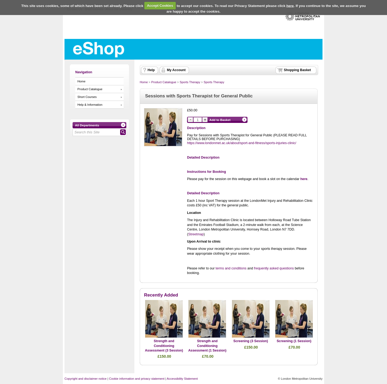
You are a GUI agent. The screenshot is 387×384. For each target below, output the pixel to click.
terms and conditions (231, 268)
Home (81, 81)
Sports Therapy (190, 82)
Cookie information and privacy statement (136, 378)
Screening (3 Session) (250, 341)
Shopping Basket (297, 70)
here (290, 5)
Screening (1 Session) (294, 341)
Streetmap (196, 234)
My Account (176, 70)
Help (151, 70)
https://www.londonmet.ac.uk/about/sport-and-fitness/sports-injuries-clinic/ (241, 143)
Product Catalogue (89, 89)
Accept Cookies (160, 5)
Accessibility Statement (182, 378)
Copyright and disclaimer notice (85, 378)
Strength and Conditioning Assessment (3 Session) (164, 345)
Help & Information (89, 104)
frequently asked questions (274, 268)
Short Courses (87, 96)
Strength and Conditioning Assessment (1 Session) (207, 345)
